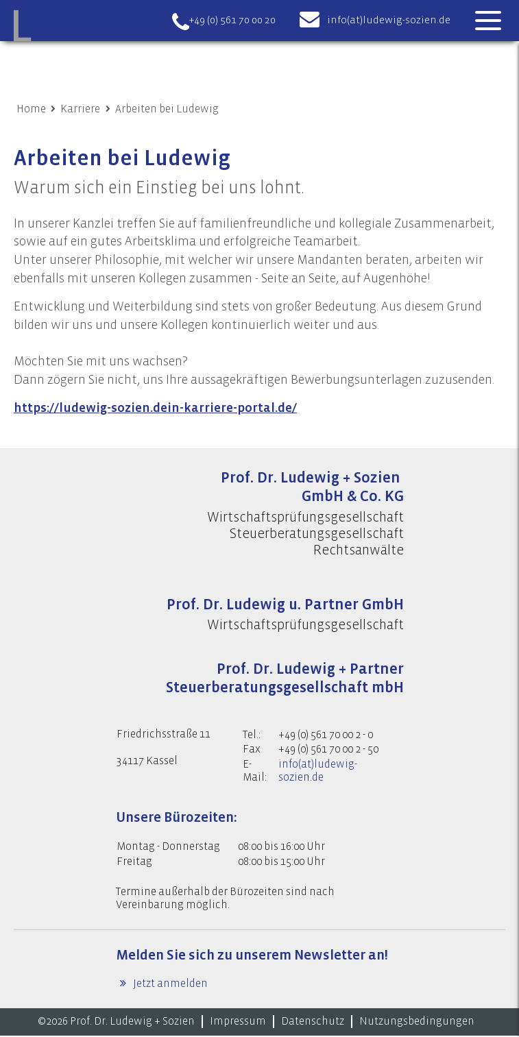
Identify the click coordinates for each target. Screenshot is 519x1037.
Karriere (80, 109)
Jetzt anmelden (169, 985)
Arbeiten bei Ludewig (167, 109)
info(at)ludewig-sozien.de (388, 20)
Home (31, 109)
